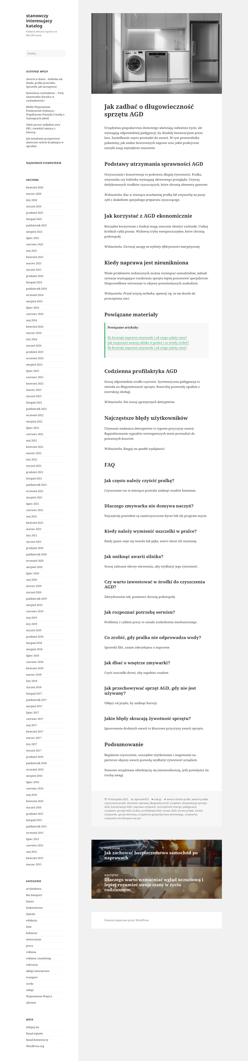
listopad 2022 (34, 402)
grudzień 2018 (34, 636)
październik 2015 (36, 826)
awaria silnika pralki (178, 799)
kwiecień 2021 (34, 522)
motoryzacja (33, 939)
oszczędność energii (169, 807)
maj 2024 (31, 320)
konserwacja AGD (121, 807)
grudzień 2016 (34, 757)
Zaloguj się (32, 1027)
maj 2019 (31, 617)
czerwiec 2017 (34, 719)
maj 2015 (31, 851)
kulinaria (31, 933)
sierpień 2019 (34, 605)
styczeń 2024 (33, 345)
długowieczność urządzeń (165, 803)
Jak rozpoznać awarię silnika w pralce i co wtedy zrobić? (148, 343)
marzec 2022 (33, 453)
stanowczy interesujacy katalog (39, 21)
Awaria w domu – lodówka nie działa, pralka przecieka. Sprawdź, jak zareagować (44, 82)
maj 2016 (31, 795)
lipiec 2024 (32, 307)
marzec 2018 (33, 674)
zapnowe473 (141, 799)
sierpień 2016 (34, 776)
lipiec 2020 (32, 573)
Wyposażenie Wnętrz (39, 996)
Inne (29, 926)
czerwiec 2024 (34, 314)
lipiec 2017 (32, 712)
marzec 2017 (33, 738)
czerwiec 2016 (34, 788)
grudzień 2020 (34, 548)
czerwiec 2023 (34, 377)
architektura (33, 888)
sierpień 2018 (34, 649)
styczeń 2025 (33, 269)
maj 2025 (31, 250)
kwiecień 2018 (34, 668)
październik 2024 (36, 288)
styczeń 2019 (33, 630)
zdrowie (31, 1002)
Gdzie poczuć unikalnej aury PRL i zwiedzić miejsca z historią (43, 128)
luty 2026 (31, 200)
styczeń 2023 (33, 396)
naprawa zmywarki (144, 807)
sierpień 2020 (34, 567)
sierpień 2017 (34, 706)
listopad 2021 (34, 478)
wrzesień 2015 (34, 833)
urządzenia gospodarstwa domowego (160, 814)
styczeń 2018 (33, 687)
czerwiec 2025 (34, 244)
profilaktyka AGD (151, 810)
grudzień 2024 (34, 276)
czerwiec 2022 (34, 434)
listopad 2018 (34, 643)
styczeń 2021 (33, 541)
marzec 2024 (33, 333)
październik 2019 (36, 598)
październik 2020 (36, 554)
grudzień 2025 (34, 212)
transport (32, 977)
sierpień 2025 (34, 231)
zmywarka (191, 814)
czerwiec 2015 (34, 845)
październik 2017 (36, 700)
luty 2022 (31, 459)
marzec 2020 (33, 586)
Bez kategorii (34, 895)
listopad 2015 (34, 820)
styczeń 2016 (33, 807)
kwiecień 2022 (34, 447)
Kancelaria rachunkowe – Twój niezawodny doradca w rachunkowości (45, 96)
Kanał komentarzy (37, 1040)
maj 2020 (31, 579)
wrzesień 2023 (34, 358)
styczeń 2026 (33, 206)
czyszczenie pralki (115, 803)
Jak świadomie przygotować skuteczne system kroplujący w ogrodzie (45, 142)
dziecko (30, 914)
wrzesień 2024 (34, 295)
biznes (30, 901)
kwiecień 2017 (34, 731)
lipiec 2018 (32, 655)
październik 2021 (36, 485)
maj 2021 (31, 516)
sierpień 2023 (34, 364)
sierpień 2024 (34, 301)
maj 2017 (31, 725)
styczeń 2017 (33, 750)
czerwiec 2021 (34, 510)
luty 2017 (31, 744)
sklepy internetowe (38, 971)
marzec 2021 (33, 529)
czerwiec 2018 (34, 662)
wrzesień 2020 (34, 560)
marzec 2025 (33, 263)
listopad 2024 (34, 282)
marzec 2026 (33, 193)
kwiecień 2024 (34, 326)
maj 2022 (31, 440)
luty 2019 (31, 624)
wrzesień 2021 (34, 491)
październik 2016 (36, 763)
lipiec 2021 (32, 504)
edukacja (31, 920)
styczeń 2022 (33, 466)
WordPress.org (35, 1046)
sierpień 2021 (34, 497)
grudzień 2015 (34, 814)
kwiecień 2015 (34, 858)
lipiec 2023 (32, 371)
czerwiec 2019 (34, 611)
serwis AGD (170, 810)
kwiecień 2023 (34, 383)
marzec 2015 (33, 864)
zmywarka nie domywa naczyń (122, 818)
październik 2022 (36, 409)
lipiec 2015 (32, 839)
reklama (31, 952)
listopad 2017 (34, 693)
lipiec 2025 (32, 238)
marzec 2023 (33, 390)
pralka (136, 810)
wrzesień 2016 (34, 769)
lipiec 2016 (32, 782)
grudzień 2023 (34, 352)
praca (29, 945)
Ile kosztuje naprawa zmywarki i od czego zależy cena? (147, 337)
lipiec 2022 (32, 428)
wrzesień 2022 (34, 415)
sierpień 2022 (34, 421)
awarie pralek (200, 799)
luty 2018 (31, 681)
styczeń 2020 (33, 592)
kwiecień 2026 (34, 187)
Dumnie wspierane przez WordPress (126, 920)
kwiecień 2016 (34, 801)
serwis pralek (186, 810)
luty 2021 (31, 535)
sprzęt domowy (127, 814)
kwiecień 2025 (34, 257)
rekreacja (32, 964)
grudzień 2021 (34, 472)
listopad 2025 (34, 219)
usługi (29, 990)
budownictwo (34, 907)
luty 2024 (31, 339)
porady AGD (124, 810)
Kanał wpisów (34, 1033)
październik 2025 (36, 225)
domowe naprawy (138, 803)
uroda (29, 983)
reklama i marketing (38, 958)
